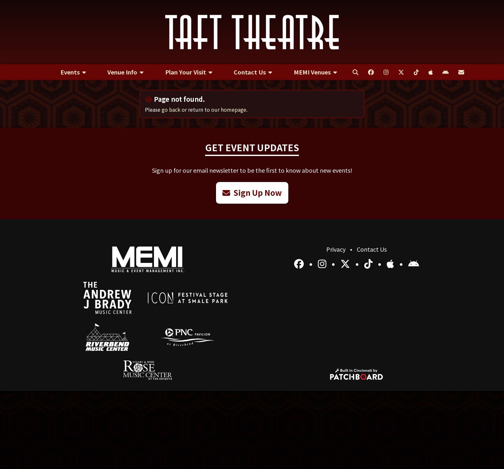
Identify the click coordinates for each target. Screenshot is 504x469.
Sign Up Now (252, 192)
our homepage (228, 109)
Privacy (336, 249)
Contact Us (372, 249)
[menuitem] (73, 72)
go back (171, 109)
